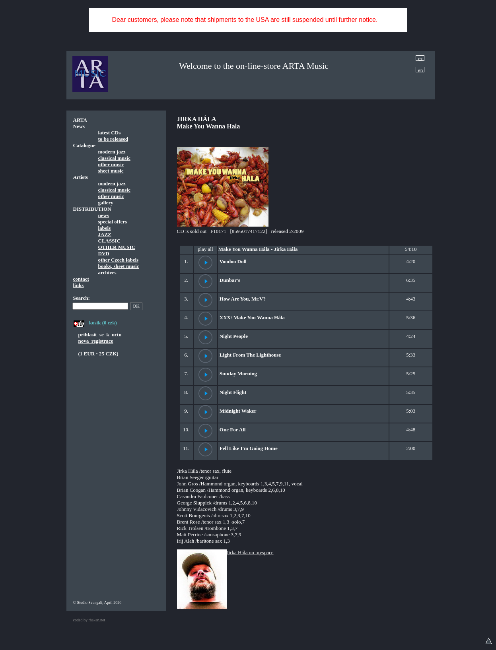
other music (111, 164)
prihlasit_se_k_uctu (100, 335)
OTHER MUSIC (117, 247)
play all (205, 249)
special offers (112, 222)
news (103, 215)
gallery (105, 203)
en (420, 69)
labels (104, 228)
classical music (114, 158)
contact (81, 279)
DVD (103, 253)
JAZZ (104, 234)
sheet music (111, 171)
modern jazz (112, 152)
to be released (113, 139)
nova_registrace (95, 341)
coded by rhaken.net (89, 620)
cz (420, 58)
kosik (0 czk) (103, 323)
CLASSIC (109, 241)
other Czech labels (118, 260)
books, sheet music (118, 266)
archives (107, 273)
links (78, 285)
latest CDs (109, 133)
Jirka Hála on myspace (250, 552)
